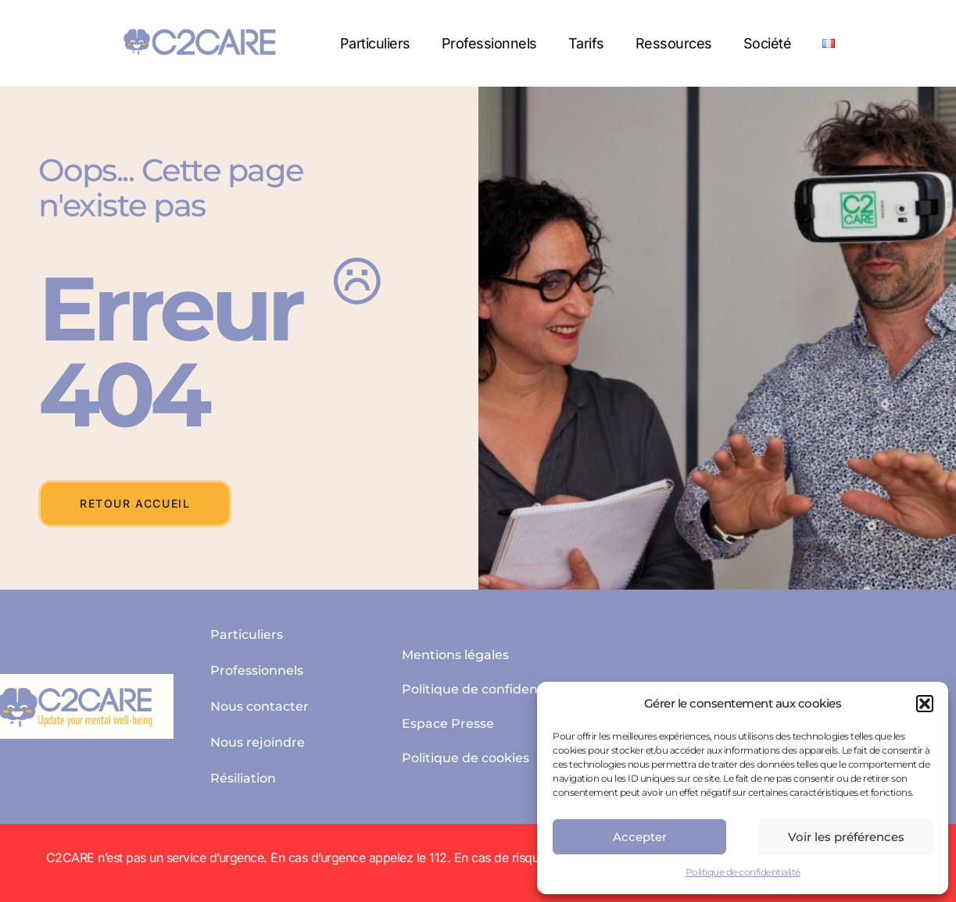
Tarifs (586, 43)
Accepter (640, 836)
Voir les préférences (846, 836)
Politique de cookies (465, 757)
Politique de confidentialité (743, 872)
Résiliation (243, 778)
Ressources (674, 43)
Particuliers (375, 43)
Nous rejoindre (257, 742)
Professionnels (489, 43)
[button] (925, 703)
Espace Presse (448, 723)
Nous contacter (259, 706)
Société (767, 43)
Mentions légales (455, 654)
